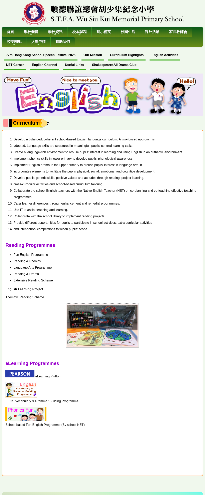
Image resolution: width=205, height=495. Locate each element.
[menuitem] (40, 55)
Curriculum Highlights (127, 55)
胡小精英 (103, 32)
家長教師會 (178, 32)
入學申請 (38, 43)
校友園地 (14, 43)
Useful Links (74, 65)
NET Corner (15, 65)
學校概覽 (31, 33)
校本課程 (79, 33)
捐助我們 (62, 42)
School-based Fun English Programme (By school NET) (45, 424)
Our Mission (92, 55)
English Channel (44, 65)
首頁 (10, 32)
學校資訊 (55, 33)
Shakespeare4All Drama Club (114, 65)
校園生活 (128, 32)
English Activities (165, 55)
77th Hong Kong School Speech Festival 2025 (40, 55)
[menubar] (102, 60)
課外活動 (152, 32)
